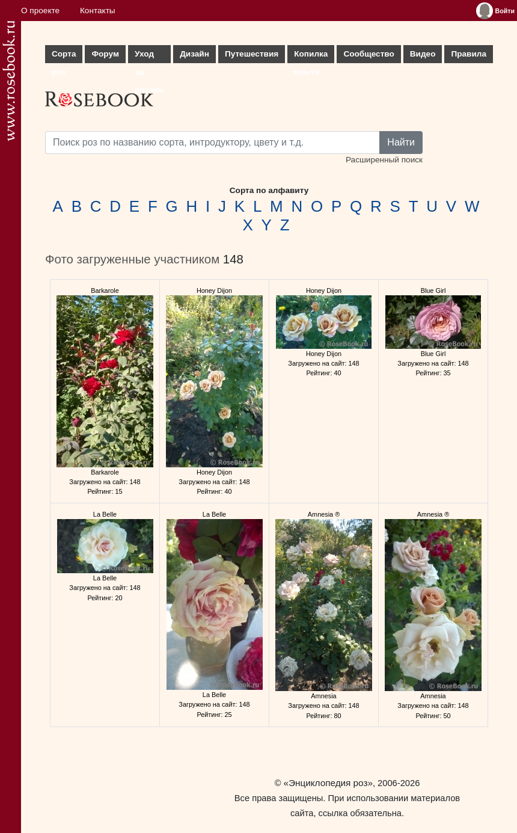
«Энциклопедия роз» (328, 783)
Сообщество (368, 53)
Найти (401, 142)
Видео (423, 53)
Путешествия (251, 53)
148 (233, 259)
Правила (468, 53)
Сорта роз (64, 56)
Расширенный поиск (384, 159)
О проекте (40, 10)
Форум (104, 53)
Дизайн (194, 53)
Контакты (97, 10)
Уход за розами (149, 56)
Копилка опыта (311, 56)
